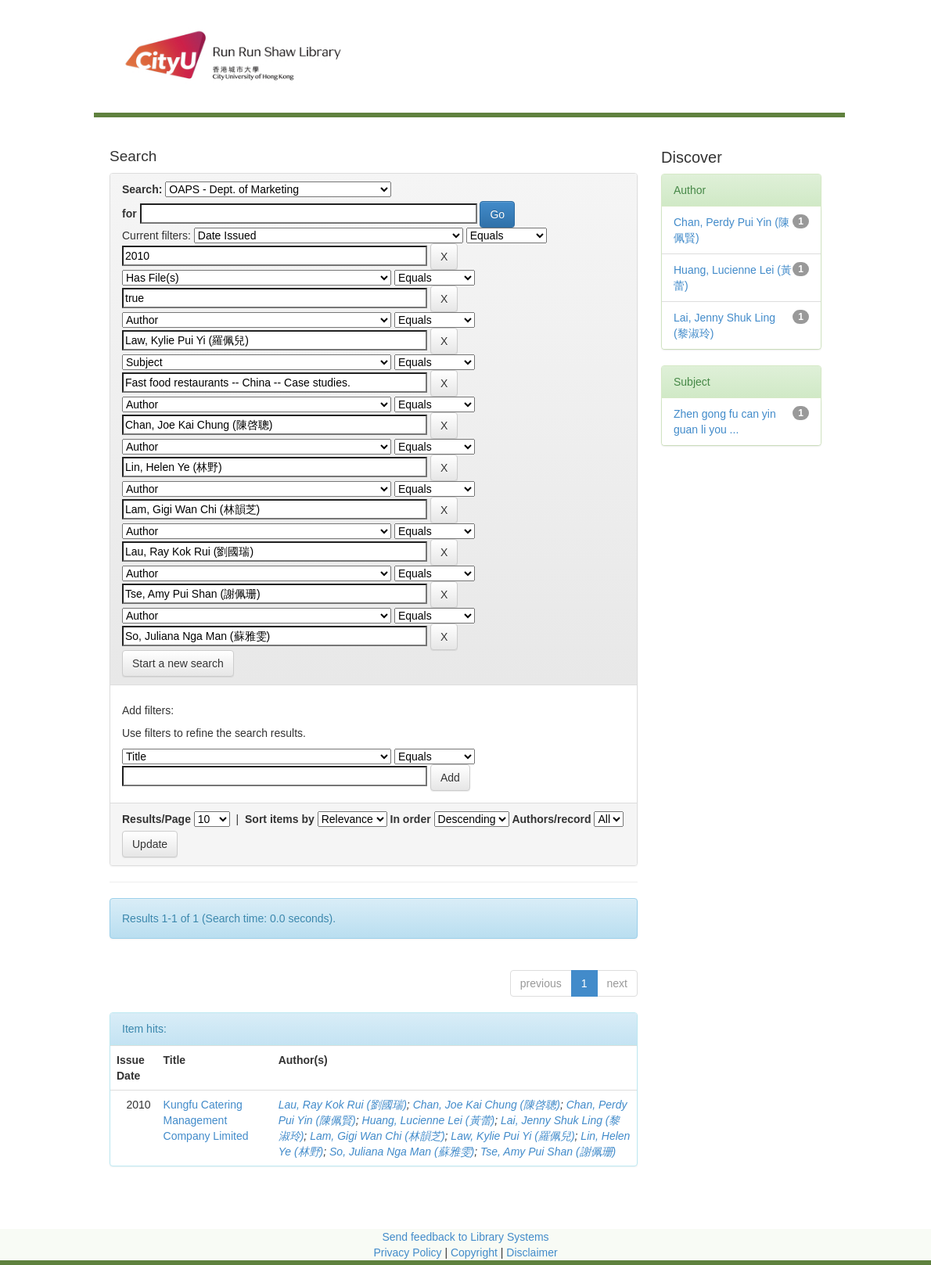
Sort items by (280, 819)
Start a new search (178, 663)
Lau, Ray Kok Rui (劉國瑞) (343, 1104)
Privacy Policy (407, 1252)
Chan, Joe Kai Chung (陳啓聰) (486, 1104)
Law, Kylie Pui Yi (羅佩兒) (512, 1136)
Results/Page (156, 819)
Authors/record (551, 819)
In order (410, 819)
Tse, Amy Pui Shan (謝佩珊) (548, 1151)
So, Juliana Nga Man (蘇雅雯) (401, 1151)
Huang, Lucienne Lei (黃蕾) (428, 1120)
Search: (142, 189)
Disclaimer (531, 1252)
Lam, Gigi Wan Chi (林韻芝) (377, 1136)
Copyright (476, 1252)
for (129, 213)
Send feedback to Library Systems (465, 1237)
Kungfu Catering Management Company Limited (206, 1120)
